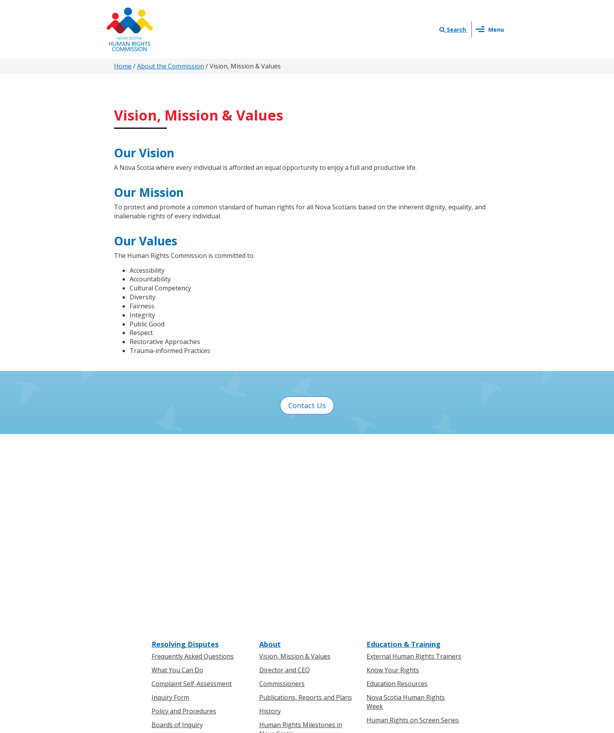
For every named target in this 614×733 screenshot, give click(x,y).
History (270, 520)
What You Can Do (177, 479)
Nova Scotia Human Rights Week (406, 511)
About (270, 453)
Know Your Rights (393, 479)
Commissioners (282, 492)
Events (269, 624)
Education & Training (404, 453)
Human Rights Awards (291, 556)
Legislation (168, 624)
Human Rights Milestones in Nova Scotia (300, 538)
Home (123, 66)
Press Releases (281, 597)
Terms (370, 650)
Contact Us (307, 405)
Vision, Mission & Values (294, 465)
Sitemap (398, 650)
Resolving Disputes (185, 453)
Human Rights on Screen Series (413, 529)
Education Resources (397, 492)
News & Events (285, 585)
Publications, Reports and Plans (305, 506)
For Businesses (174, 611)
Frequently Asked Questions (193, 465)
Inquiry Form (170, 506)
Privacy (343, 650)
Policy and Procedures (184, 520)
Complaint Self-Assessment (192, 492)
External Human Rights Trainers (414, 465)
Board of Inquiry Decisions (190, 547)
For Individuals (173, 597)
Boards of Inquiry (177, 533)
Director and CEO (284, 479)
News (267, 611)
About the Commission (170, 66)
